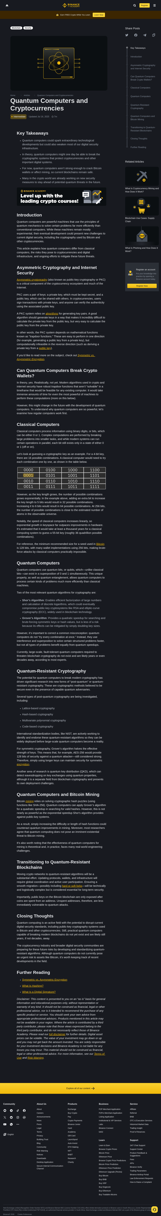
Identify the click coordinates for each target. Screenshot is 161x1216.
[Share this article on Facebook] (135, 35)
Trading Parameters (138, 1171)
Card (70, 1128)
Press (39, 1124)
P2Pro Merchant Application (110, 1113)
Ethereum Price (105, 1157)
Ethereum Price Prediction (110, 1168)
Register (144, 5)
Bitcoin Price (104, 1153)
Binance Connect (106, 1128)
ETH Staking (73, 1147)
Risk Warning (42, 1151)
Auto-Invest (72, 1143)
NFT (69, 1151)
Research (72, 1158)
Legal (39, 1128)
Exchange (72, 1109)
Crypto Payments (75, 1120)
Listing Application (106, 1117)
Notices (40, 1154)
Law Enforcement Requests (141, 1178)
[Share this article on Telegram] (144, 35)
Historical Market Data (139, 1124)
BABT (70, 1154)
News (39, 1120)
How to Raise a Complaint (141, 1182)
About (39, 1109)
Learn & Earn (104, 1145)
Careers (40, 1113)
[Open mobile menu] (154, 5)
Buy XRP (103, 1183)
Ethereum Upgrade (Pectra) (110, 1172)
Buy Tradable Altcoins (108, 1194)
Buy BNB (103, 1179)
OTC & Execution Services (141, 1120)
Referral (133, 1113)
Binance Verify (136, 1167)
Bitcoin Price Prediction (108, 1164)
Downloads (41, 1158)
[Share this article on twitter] (126, 35)
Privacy (40, 1136)
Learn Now (98, 15)
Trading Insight (136, 1128)
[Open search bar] (133, 5)
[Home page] (71, 5)
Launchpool (72, 1139)
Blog (39, 1143)
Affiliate (133, 1109)
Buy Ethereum (105, 1191)
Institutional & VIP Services (110, 1120)
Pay (69, 1117)
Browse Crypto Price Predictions (112, 1160)
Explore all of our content (80, 1088)
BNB (132, 1117)
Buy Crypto (72, 1113)
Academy (72, 1132)
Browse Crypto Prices (108, 1149)
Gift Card (71, 1136)
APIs (132, 1163)
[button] (154, 5)
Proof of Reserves (137, 1132)
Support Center (136, 1149)
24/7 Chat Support (137, 1145)
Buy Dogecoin (105, 1187)
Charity (71, 1162)
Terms (39, 1132)
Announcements (43, 1117)
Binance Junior (74, 1124)
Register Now (142, 286)
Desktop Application (45, 1162)
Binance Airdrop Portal (139, 1174)
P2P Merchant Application (109, 1109)
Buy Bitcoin (103, 1176)
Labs (101, 1124)
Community (41, 1147)
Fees (132, 1159)
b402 (101, 1132)
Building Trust (42, 1139)
